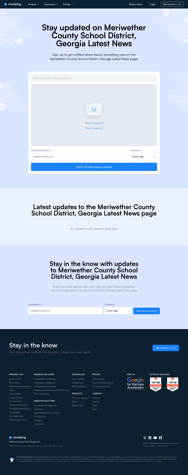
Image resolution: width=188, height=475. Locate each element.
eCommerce (40, 416)
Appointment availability (20, 386)
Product (33, 4)
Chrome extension (80, 398)
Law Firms (38, 409)
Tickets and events (17, 419)
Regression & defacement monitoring (51, 390)
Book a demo (135, 4)
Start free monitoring (146, 311)
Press (94, 405)
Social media (15, 401)
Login (152, 4)
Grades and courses (18, 405)
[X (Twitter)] (144, 437)
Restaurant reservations (20, 408)
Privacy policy (149, 446)
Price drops (14, 382)
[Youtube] (155, 437)
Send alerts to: (35, 304)
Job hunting (14, 393)
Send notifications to (41, 150)
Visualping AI (78, 382)
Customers (51, 4)
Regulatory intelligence (44, 382)
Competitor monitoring (44, 379)
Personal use (98, 379)
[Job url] (94, 78)
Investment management (45, 405)
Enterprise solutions (101, 386)
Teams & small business (103, 382)
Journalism (39, 424)
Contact (96, 398)
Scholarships (15, 412)
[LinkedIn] (149, 437)
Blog (94, 409)
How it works (78, 379)
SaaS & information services (47, 413)
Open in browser (94, 122)
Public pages (78, 405)
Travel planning (16, 416)
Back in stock (15, 379)
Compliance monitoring (45, 386)
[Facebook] (160, 437)
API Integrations (79, 386)
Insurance (38, 420)
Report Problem (94, 128)
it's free (172, 4)
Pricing (68, 4)
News (11, 390)
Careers (96, 401)
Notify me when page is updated (94, 166)
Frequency (136, 150)
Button (75, 401)
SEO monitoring (41, 393)
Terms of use (162, 446)
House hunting (16, 397)
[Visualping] (12, 4)
